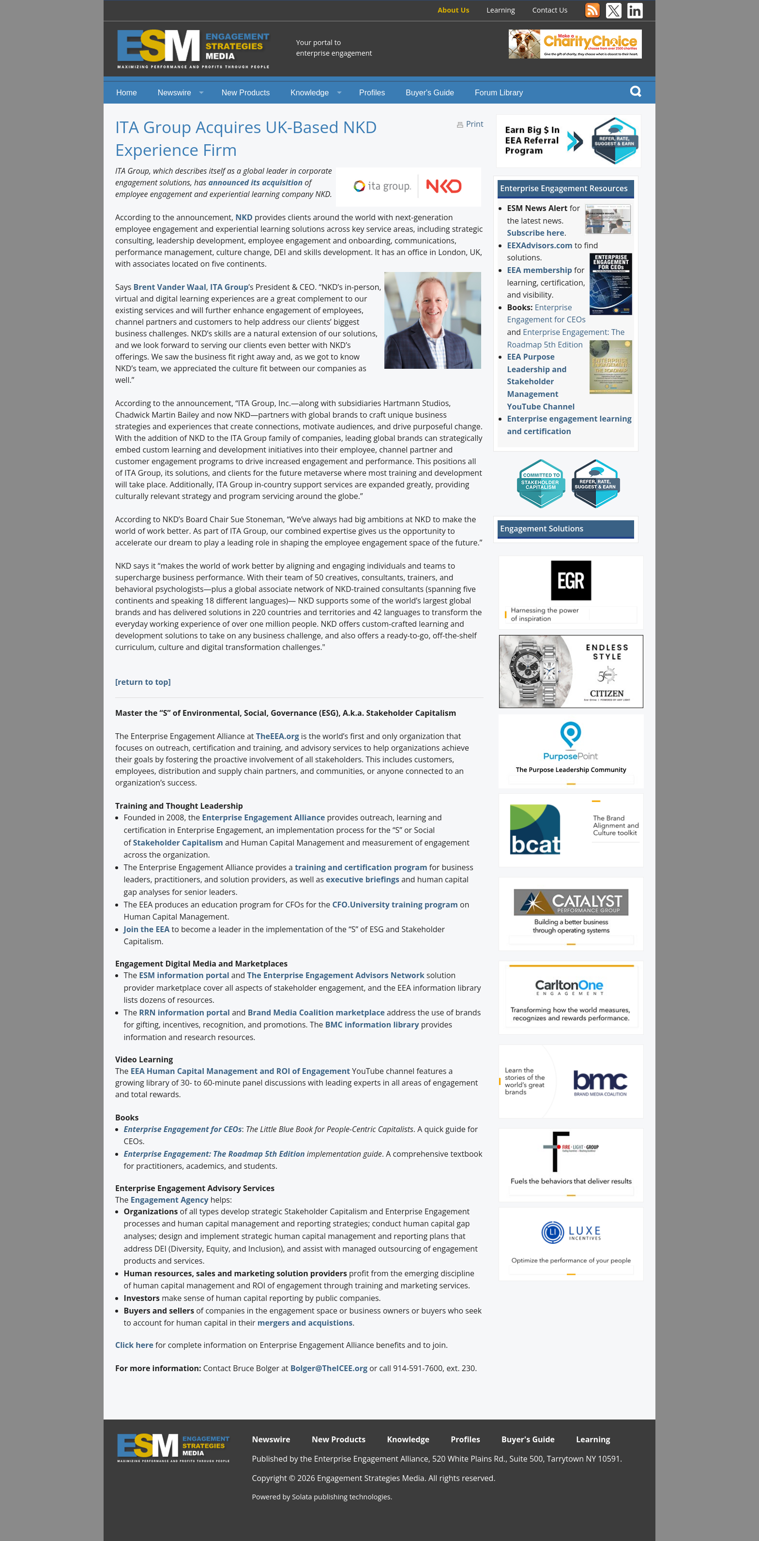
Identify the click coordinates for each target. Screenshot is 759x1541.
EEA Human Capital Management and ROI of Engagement (240, 1071)
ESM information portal (184, 975)
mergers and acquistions (305, 1322)
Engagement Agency (170, 1199)
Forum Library (499, 93)
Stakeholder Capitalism (178, 842)
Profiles (372, 93)
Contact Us (550, 10)
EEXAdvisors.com (540, 245)
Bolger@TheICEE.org (328, 1368)
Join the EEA (147, 929)
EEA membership (539, 270)
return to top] (144, 682)
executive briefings (362, 879)
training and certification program (361, 867)
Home (126, 93)
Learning (500, 10)
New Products (246, 93)
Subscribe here (535, 232)
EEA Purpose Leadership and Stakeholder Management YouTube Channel (541, 381)
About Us (453, 10)
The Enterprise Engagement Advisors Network (336, 975)
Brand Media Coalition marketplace (316, 1012)
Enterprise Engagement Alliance (263, 817)
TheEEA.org (277, 736)
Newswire (174, 93)
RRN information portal (185, 1012)
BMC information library (372, 1024)
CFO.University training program (394, 904)
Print (475, 124)
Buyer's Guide (430, 93)
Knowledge (309, 93)
